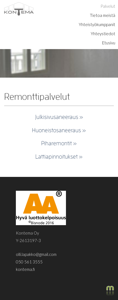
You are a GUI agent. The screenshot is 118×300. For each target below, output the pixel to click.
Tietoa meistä (102, 15)
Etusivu (108, 42)
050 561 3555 (29, 261)
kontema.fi (25, 269)
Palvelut (107, 6)
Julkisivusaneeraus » (59, 116)
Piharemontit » (59, 143)
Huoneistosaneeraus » (59, 130)
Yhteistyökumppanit (97, 24)
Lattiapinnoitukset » (59, 156)
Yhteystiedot (103, 33)
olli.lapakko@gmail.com (36, 254)
